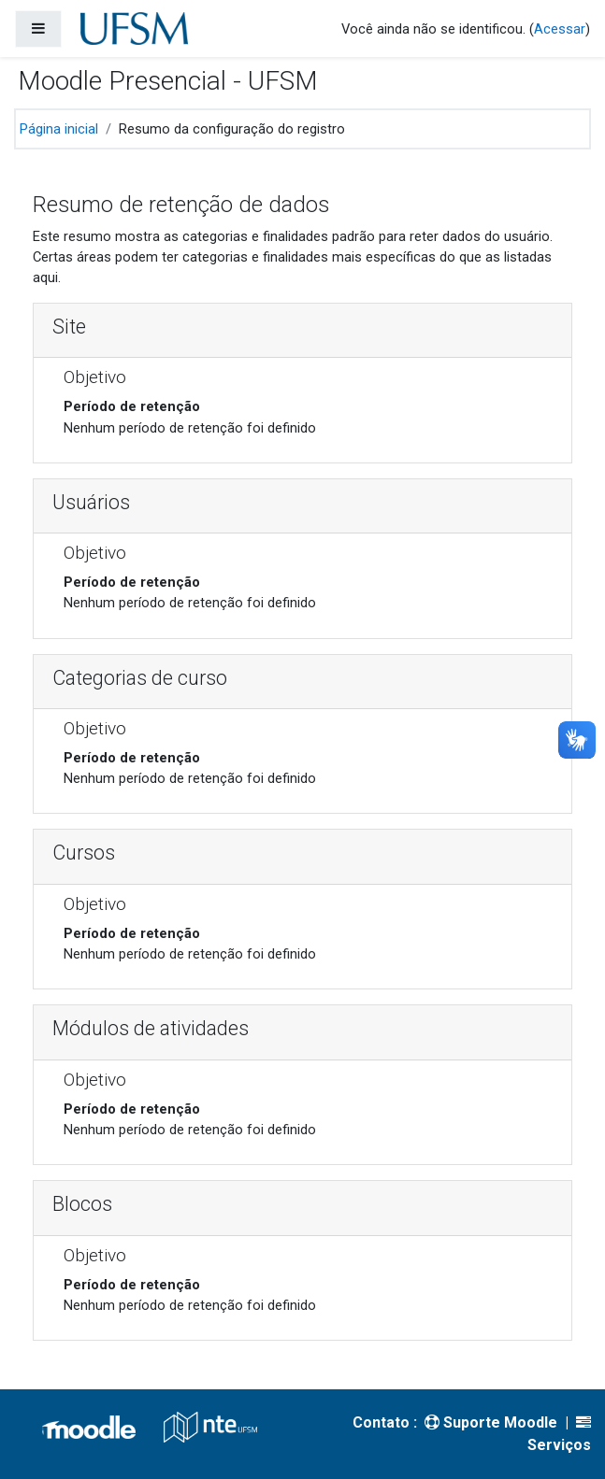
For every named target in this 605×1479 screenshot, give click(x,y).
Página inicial (59, 129)
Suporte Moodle (491, 1422)
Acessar (559, 29)
